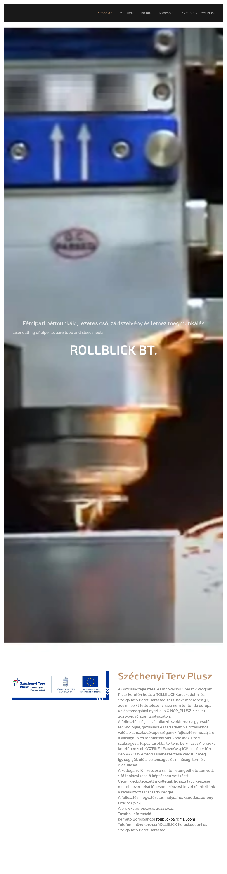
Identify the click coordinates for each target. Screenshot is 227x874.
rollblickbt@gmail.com (175, 819)
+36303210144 (145, 825)
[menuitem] (103, 13)
